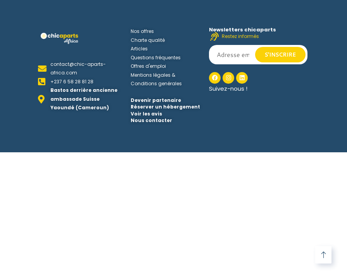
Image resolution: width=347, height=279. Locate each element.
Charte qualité (148, 40)
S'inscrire (280, 55)
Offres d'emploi (148, 66)
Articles (139, 48)
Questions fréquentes (156, 57)
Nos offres (142, 31)
